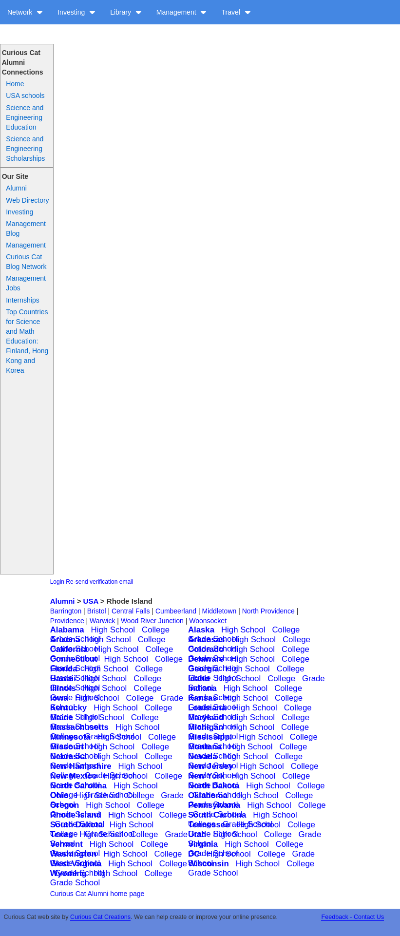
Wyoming (68, 873)
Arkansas (206, 639)
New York (206, 776)
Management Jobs (26, 283)
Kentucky (68, 707)
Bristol (96, 611)
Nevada (202, 756)
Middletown (219, 611)
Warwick (102, 621)
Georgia (203, 668)
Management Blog (26, 228)
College (156, 629)
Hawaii (63, 678)
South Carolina (217, 815)
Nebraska (68, 756)
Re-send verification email (99, 581)
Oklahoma (208, 795)
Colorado (206, 649)
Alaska (201, 629)
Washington (73, 854)
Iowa (59, 698)
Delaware (206, 659)
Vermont (66, 844)
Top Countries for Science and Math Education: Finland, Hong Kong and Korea (27, 341)
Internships (22, 300)
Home (15, 84)
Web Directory (27, 200)
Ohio (59, 795)
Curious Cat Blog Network (26, 261)
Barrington (66, 611)
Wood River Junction (152, 621)
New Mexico (73, 776)
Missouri (67, 746)
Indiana (202, 688)
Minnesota (70, 737)
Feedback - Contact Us (352, 917)
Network (25, 12)
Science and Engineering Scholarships (25, 148)
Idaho (199, 678)
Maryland (206, 717)
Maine (62, 717)
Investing (76, 12)
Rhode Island (75, 815)
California (69, 649)
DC (194, 854)
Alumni (16, 188)
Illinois (63, 688)
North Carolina (78, 785)
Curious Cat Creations (100, 917)
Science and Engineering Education (24, 117)
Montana (205, 746)
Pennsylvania (214, 805)
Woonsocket (208, 621)
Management (181, 12)
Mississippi (210, 737)
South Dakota (76, 824)
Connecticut (73, 659)
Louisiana (207, 707)
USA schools (25, 95)
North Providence (268, 611)
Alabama (67, 629)
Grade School (213, 873)
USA (90, 601)
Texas (61, 834)
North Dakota (213, 785)
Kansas (202, 698)
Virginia (203, 844)
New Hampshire (81, 766)
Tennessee (209, 824)
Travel (235, 12)
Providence (67, 621)
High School (113, 629)
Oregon (64, 805)
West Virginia (76, 863)
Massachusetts (79, 727)
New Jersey (210, 766)
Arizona (65, 639)
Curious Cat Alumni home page (97, 894)
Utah (197, 834)
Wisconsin (208, 863)
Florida (63, 668)
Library (126, 12)
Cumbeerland (175, 611)
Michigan (206, 727)
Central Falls (131, 611)
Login (57, 581)
